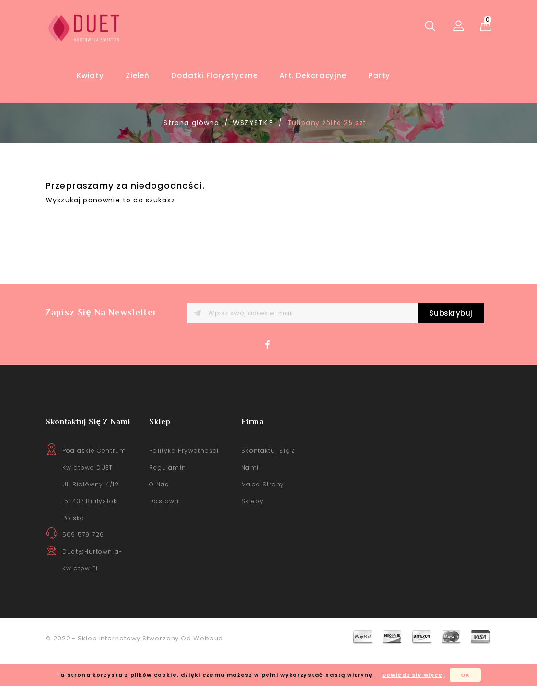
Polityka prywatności (184, 482)
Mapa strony (262, 516)
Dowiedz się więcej (413, 675)
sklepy (252, 533)
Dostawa (164, 533)
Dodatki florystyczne (214, 76)
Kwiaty (90, 76)
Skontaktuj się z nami (268, 490)
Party (379, 76)
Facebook (270, 379)
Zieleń (138, 76)
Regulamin (167, 499)
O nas (159, 516)
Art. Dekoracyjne (313, 76)
